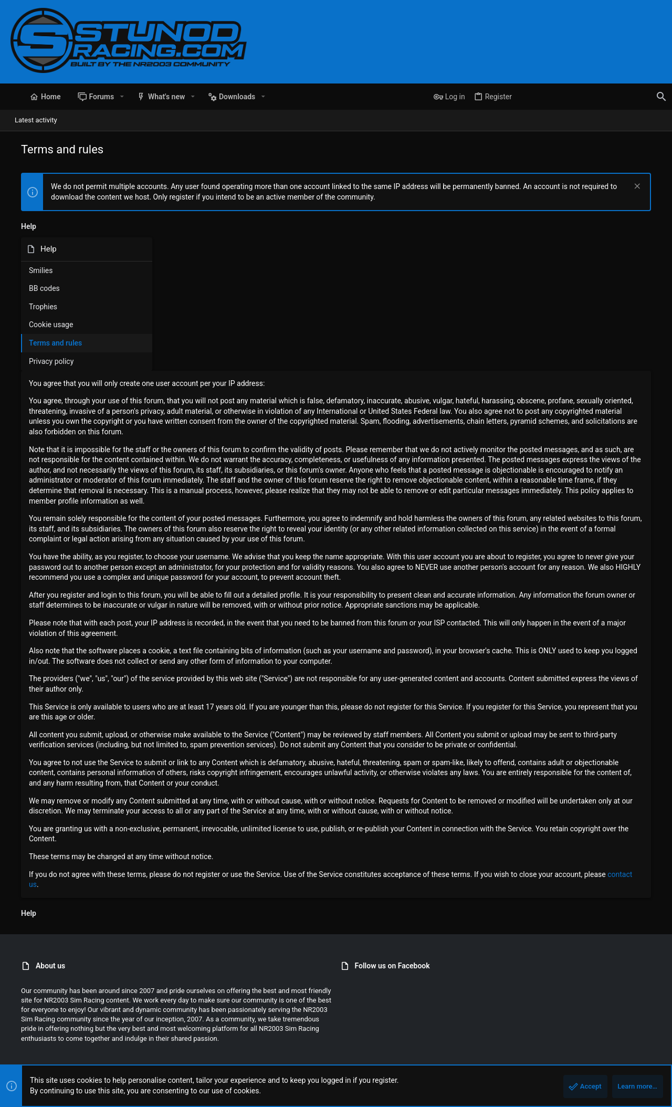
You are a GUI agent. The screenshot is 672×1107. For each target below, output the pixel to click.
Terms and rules (44, 343)
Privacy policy (40, 361)
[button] (111, 97)
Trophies (32, 306)
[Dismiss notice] (646, 187)
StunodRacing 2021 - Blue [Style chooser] (52, 1056)
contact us (265, 813)
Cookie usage (40, 324)
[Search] (596, 96)
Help (599, 1056)
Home (622, 1056)
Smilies (30, 270)
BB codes (33, 288)
